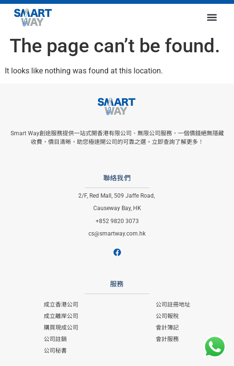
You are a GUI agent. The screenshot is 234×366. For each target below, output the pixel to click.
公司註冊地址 (173, 304)
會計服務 (167, 339)
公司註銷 (55, 339)
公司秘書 (55, 350)
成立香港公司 (61, 304)
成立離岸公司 (61, 316)
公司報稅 (167, 316)
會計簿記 (167, 327)
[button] (212, 17)
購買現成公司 (61, 327)
